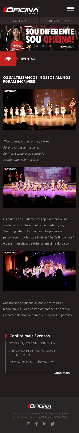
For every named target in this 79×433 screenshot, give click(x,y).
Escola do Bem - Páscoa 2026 (32, 362)
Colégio (19, 21)
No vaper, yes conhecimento (32, 343)
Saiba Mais (62, 373)
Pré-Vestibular (59, 21)
